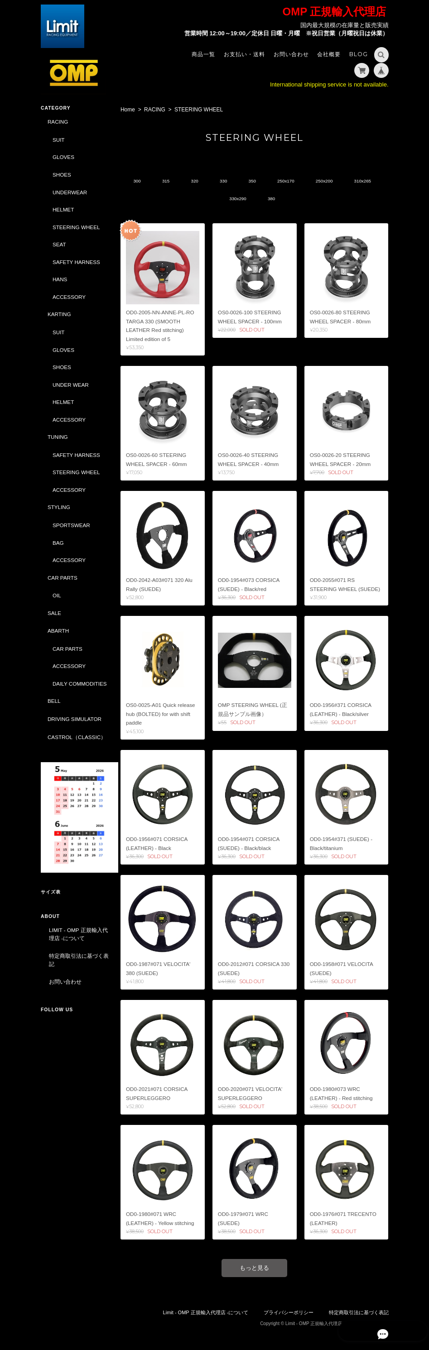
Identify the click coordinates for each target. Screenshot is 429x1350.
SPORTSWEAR (71, 525)
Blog (358, 54)
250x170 (309, 181)
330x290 (257, 199)
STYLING (59, 507)
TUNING (58, 437)
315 (182, 181)
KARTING (59, 314)
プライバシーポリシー (288, 1312)
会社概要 (329, 54)
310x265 (217, 199)
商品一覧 (203, 54)
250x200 (349, 181)
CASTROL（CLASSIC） (77, 745)
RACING (156, 109)
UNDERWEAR (70, 192)
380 (293, 199)
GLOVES (63, 157)
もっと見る (255, 1268)
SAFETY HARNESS (76, 261)
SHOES (62, 175)
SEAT (59, 244)
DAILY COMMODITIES (72, 688)
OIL (57, 595)
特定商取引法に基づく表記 (76, 960)
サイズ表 (51, 892)
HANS (60, 279)
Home (129, 109)
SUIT (59, 140)
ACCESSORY (69, 296)
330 (243, 181)
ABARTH (58, 631)
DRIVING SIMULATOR (74, 727)
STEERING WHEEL (76, 227)
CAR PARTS (62, 577)
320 (213, 181)
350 (274, 181)
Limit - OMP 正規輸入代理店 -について (75, 934)
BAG (58, 542)
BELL (54, 709)
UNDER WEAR (71, 384)
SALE (54, 612)
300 (151, 181)
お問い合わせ (291, 54)
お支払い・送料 (244, 54)
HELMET (63, 209)
